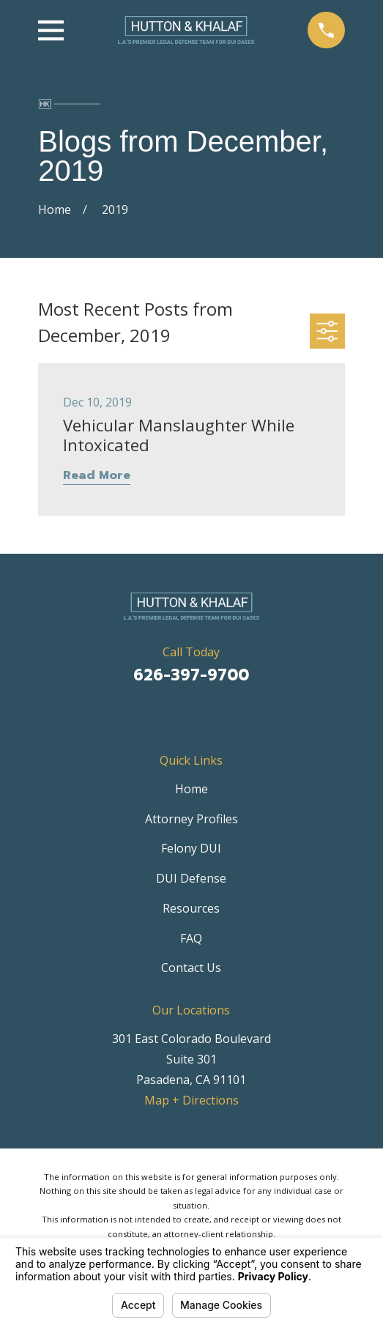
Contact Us (191, 968)
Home (191, 789)
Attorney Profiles (191, 819)
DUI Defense (191, 878)
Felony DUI (191, 848)
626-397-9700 (191, 675)
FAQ (191, 938)
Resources (191, 908)
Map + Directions (191, 1100)
